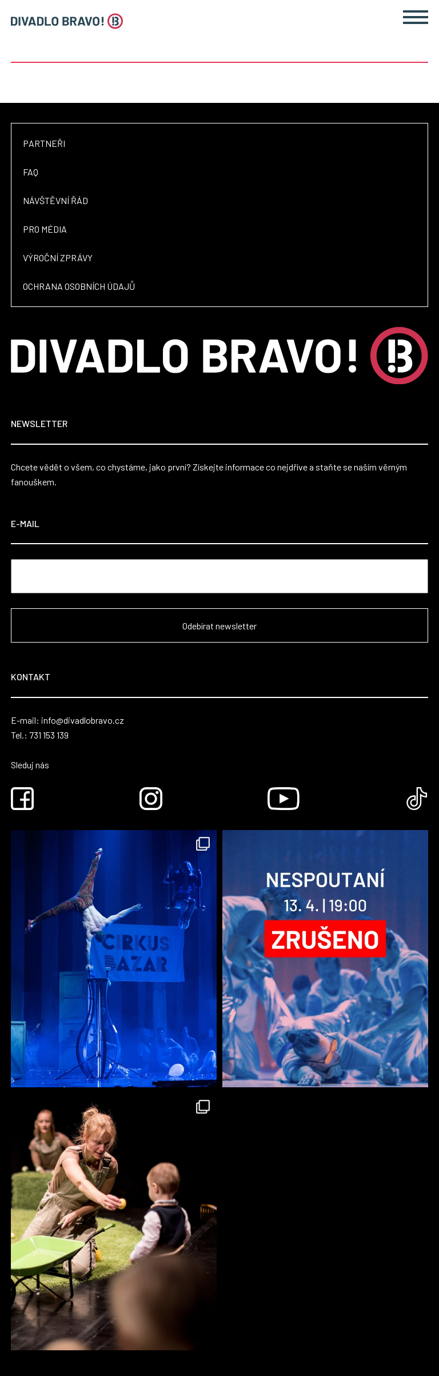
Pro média (45, 229)
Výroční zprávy (58, 257)
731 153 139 (49, 734)
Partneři (44, 143)
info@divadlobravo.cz (82, 720)
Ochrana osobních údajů (79, 286)
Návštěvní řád (55, 200)
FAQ (30, 171)
